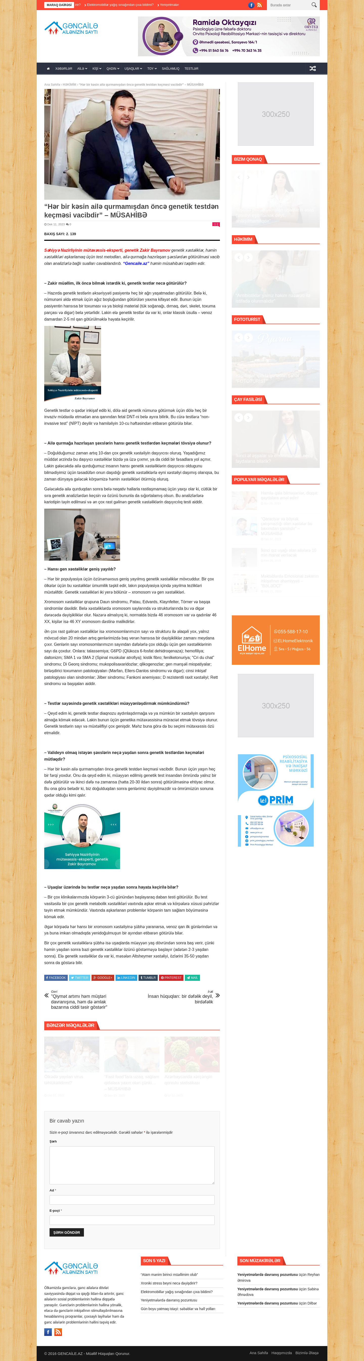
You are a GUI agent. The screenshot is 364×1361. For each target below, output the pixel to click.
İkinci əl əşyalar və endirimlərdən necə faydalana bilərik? (274, 458)
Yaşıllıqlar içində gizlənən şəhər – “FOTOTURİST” (269, 378)
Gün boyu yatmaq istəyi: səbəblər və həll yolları (178, 1309)
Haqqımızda (281, 1353)
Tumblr (148, 978)
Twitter (79, 978)
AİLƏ (80, 68)
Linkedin (126, 978)
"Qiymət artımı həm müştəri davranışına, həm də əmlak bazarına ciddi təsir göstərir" (84, 1000)
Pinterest (171, 978)
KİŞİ (95, 68)
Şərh (53, 1141)
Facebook (56, 978)
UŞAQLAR (132, 68)
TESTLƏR (191, 68)
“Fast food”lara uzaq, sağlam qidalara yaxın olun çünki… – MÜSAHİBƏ (131, 1082)
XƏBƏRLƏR (63, 68)
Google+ (103, 978)
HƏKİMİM (69, 84)
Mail (192, 978)
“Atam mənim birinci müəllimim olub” (169, 1275)
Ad (53, 1190)
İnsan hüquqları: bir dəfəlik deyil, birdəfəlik (179, 997)
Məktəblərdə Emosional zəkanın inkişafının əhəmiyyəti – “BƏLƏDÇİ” (289, 581)
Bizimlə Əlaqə (306, 1353)
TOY (150, 68)
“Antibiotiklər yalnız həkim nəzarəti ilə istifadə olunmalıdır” (273, 298)
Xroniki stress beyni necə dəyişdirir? (169, 1283)
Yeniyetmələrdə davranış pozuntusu (169, 1300)
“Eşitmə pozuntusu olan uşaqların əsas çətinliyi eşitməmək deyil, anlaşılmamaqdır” (275, 215)
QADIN (111, 68)
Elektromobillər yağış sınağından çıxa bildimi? (133, 5)
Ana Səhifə (52, 84)
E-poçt (56, 1210)
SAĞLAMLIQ (170, 68)
